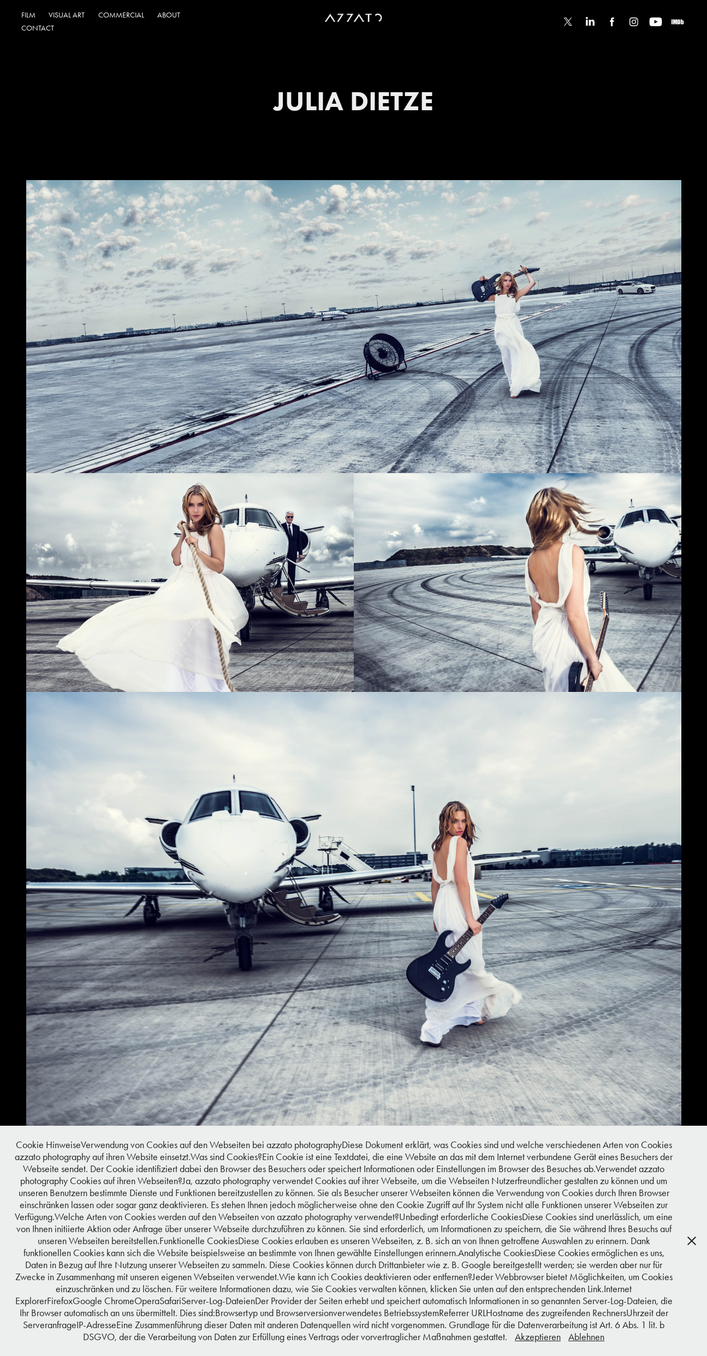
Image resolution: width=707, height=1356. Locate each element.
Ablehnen (586, 1337)
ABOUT (168, 15)
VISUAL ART (67, 15)
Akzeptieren (538, 1337)
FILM (28, 15)
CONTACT (37, 28)
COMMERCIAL (121, 15)
